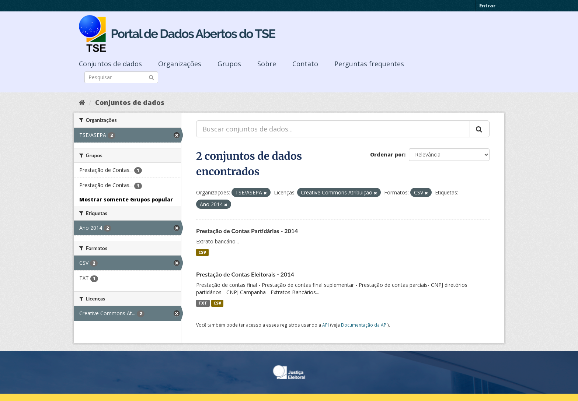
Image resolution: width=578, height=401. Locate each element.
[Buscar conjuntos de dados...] (333, 128)
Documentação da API (364, 325)
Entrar (487, 5)
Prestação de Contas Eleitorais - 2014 (245, 274)
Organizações (179, 63)
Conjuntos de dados (110, 63)
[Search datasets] (121, 77)
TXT (202, 303)
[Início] (82, 102)
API (325, 325)
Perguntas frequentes (369, 63)
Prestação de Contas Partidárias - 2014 (247, 230)
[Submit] (151, 77)
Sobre (266, 63)
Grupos (229, 63)
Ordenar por (387, 154)
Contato (305, 63)
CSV (202, 252)
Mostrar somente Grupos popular (126, 199)
